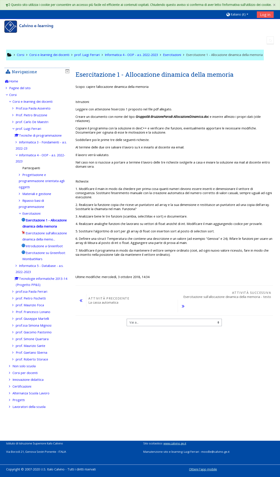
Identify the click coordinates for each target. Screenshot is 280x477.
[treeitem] (37, 81)
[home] (31, 27)
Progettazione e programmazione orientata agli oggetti (42, 181)
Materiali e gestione (40, 194)
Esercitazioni (35, 213)
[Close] (274, 5)
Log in (265, 14)
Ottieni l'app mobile (203, 469)
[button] (240, 14)
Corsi (16, 95)
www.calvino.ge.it (174, 443)
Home (16, 81)
